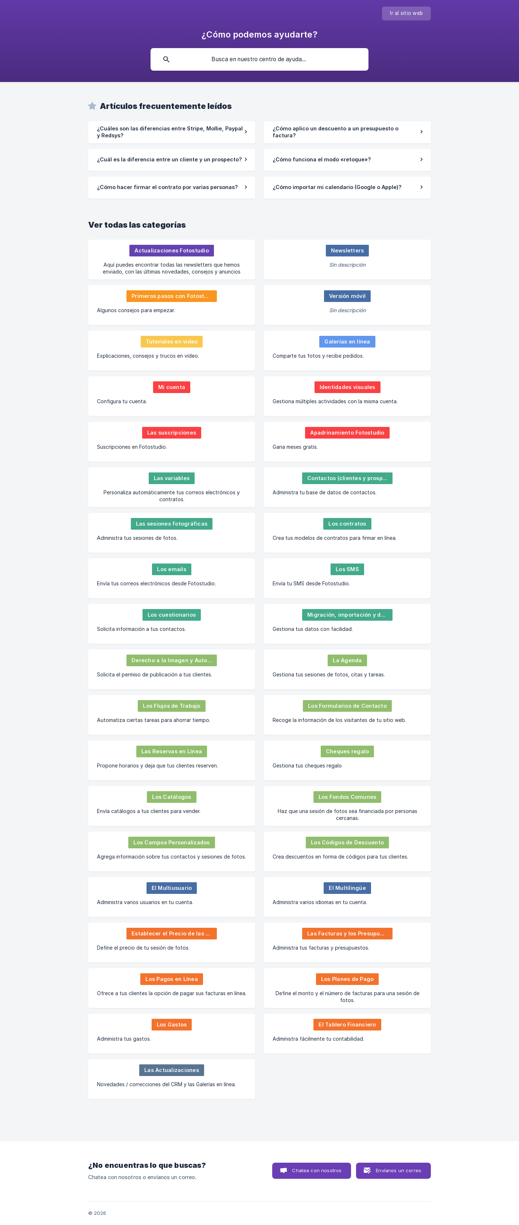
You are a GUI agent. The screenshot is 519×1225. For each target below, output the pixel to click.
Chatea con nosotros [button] (317, 1170)
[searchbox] (259, 59)
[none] (406, 13)
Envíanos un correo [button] (398, 1170)
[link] (171, 132)
